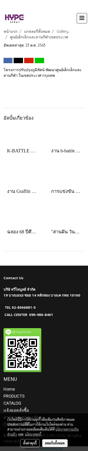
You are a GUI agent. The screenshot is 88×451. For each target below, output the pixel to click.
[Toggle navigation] (82, 18)
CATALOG (12, 403)
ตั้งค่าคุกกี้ (30, 443)
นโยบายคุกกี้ (33, 434)
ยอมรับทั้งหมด (55, 443)
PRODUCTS (14, 396)
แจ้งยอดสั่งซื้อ (16, 410)
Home (9, 389)
